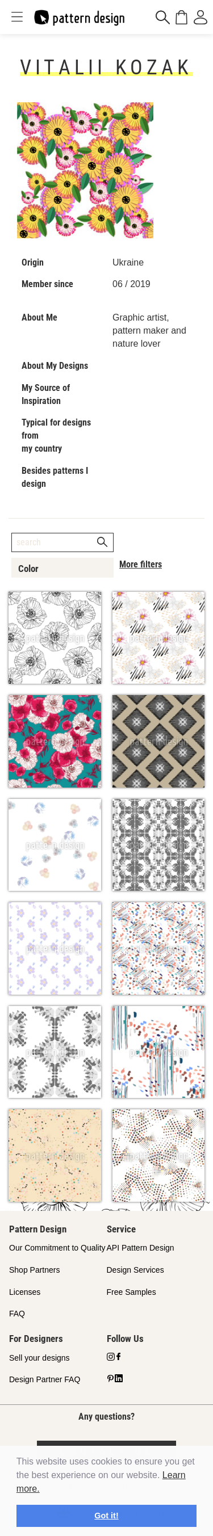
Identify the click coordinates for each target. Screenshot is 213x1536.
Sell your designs (39, 1357)
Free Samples (131, 1292)
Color (28, 568)
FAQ (17, 1313)
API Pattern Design (140, 1247)
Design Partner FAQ (44, 1379)
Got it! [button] (106, 1515)
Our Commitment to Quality (57, 1247)
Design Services (135, 1269)
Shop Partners (34, 1269)
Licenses (24, 1292)
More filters (140, 564)
